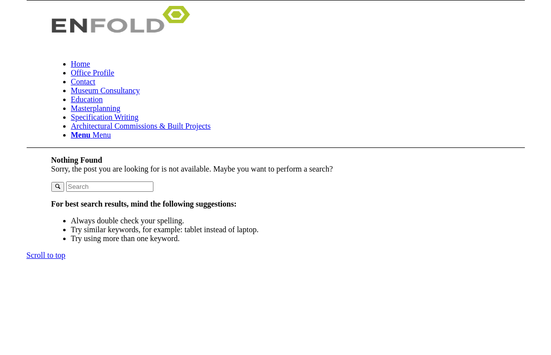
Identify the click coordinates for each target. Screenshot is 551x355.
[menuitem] (310, 64)
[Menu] (91, 135)
